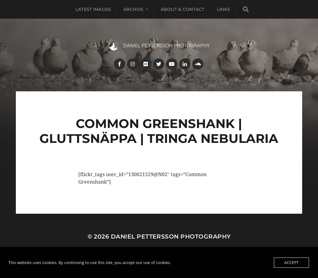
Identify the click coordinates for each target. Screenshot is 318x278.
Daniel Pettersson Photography (171, 236)
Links (223, 9)
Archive (133, 9)
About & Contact (182, 9)
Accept (291, 262)
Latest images (93, 9)
